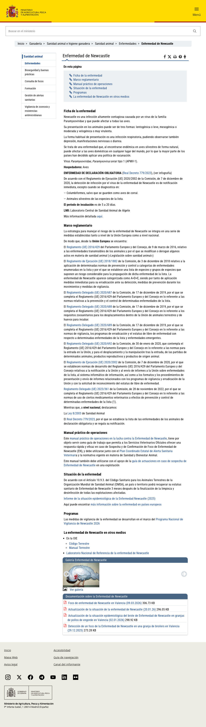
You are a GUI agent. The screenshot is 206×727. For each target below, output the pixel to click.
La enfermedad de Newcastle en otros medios (101, 96)
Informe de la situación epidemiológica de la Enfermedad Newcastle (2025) (109, 498)
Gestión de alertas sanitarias (34, 97)
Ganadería (35, 43)
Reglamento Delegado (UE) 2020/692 (89, 343)
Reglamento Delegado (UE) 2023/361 (86, 389)
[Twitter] (170, 57)
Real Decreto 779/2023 (137, 173)
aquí (99, 216)
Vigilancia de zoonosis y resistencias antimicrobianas (37, 111)
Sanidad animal (104, 43)
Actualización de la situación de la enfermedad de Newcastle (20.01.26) (112, 609)
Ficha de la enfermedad (87, 75)
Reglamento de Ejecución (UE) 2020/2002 (92, 362)
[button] (196, 10)
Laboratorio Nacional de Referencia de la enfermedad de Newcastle (107, 553)
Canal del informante (67, 664)
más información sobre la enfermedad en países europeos (126, 504)
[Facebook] (166, 57)
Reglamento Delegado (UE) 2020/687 (89, 292)
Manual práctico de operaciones (92, 84)
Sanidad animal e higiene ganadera (68, 43)
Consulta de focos (34, 81)
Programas (80, 92)
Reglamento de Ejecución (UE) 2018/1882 (92, 261)
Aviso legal (10, 664)
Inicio (21, 43)
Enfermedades (127, 43)
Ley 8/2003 (74, 413)
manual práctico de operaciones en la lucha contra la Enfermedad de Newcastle (118, 438)
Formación (30, 88)
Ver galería (76, 589)
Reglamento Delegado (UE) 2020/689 (89, 325)
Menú (197, 15)
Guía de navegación (66, 657)
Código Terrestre (79, 543)
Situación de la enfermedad (90, 88)
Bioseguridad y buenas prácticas (37, 72)
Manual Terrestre (79, 548)
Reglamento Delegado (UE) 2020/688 (89, 306)
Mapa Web (11, 657)
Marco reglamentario (86, 79)
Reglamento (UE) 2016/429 (83, 247)
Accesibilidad (62, 650)
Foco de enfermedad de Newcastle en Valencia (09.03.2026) (105, 603)
